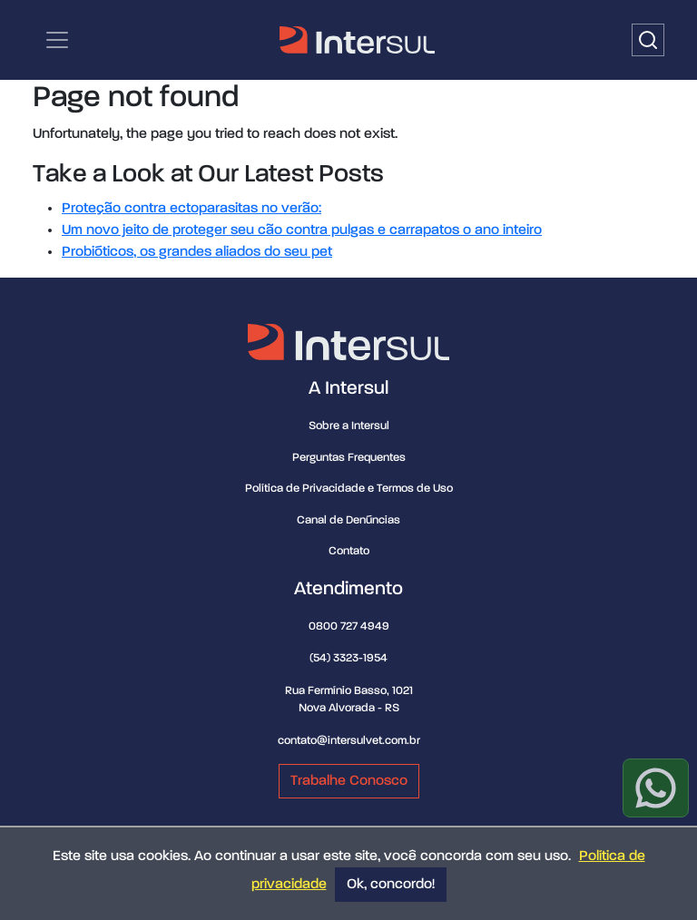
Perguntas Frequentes (349, 458)
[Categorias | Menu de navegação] (57, 40)
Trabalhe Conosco (348, 781)
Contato (349, 551)
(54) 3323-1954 (348, 658)
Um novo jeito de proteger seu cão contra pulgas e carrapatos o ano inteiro (302, 230)
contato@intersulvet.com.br (349, 741)
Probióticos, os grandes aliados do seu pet (197, 252)
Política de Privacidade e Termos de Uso (349, 488)
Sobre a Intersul (349, 426)
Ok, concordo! (391, 884)
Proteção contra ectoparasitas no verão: (191, 208)
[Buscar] (648, 40)
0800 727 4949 (349, 626)
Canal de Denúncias (348, 520)
